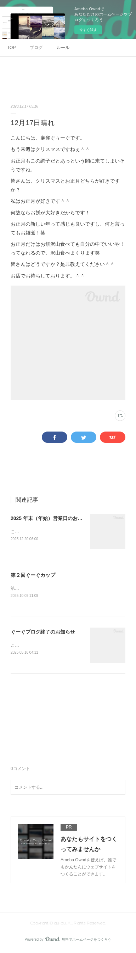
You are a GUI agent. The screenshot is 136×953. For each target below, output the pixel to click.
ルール (63, 47)
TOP (11, 47)
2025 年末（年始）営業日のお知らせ (51, 518)
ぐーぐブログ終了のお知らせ (43, 633)
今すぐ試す (88, 30)
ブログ (36, 47)
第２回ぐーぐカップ (33, 575)
